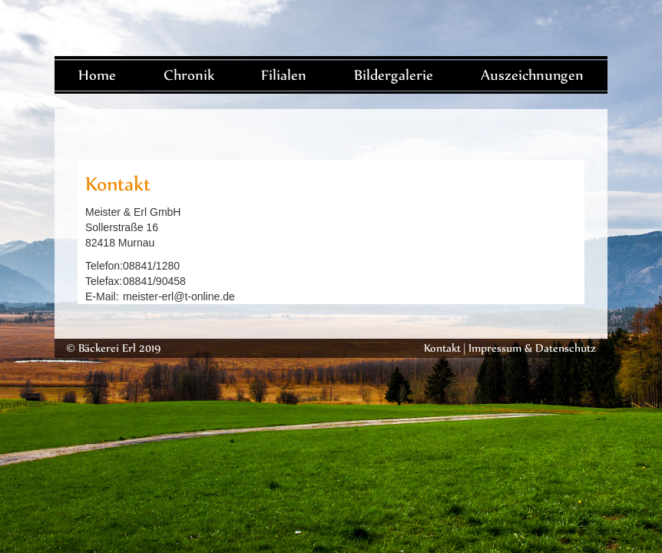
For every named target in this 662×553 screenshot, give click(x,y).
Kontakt (442, 348)
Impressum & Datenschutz (532, 348)
